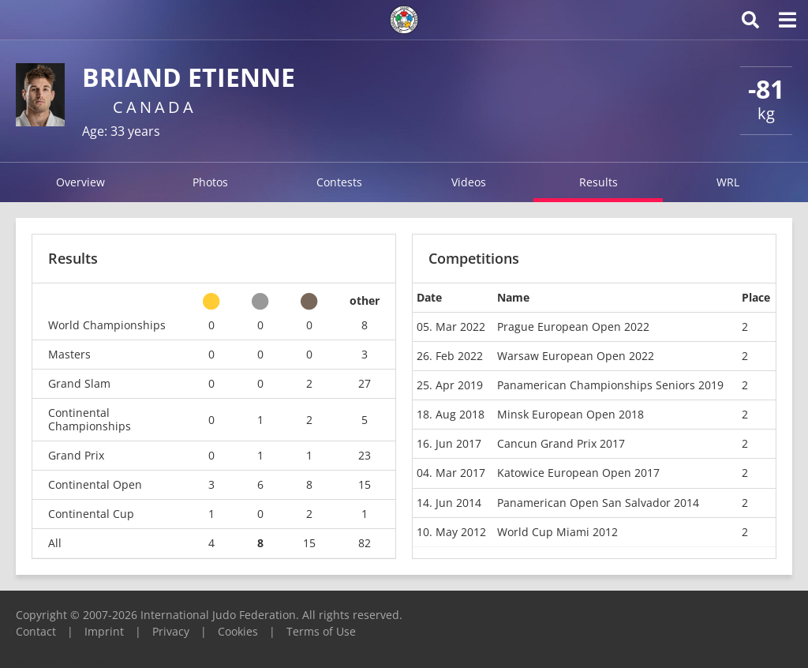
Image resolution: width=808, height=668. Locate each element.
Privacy (170, 631)
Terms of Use (321, 631)
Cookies (238, 631)
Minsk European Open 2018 (570, 414)
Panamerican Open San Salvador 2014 (598, 502)
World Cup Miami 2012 (557, 531)
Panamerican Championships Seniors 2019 (610, 384)
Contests (339, 182)
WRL (727, 182)
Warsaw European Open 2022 (575, 355)
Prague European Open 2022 (573, 326)
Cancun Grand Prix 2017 (561, 443)
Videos (468, 182)
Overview (80, 182)
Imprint (104, 631)
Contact (36, 631)
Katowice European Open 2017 (578, 472)
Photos (210, 182)
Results (598, 182)
